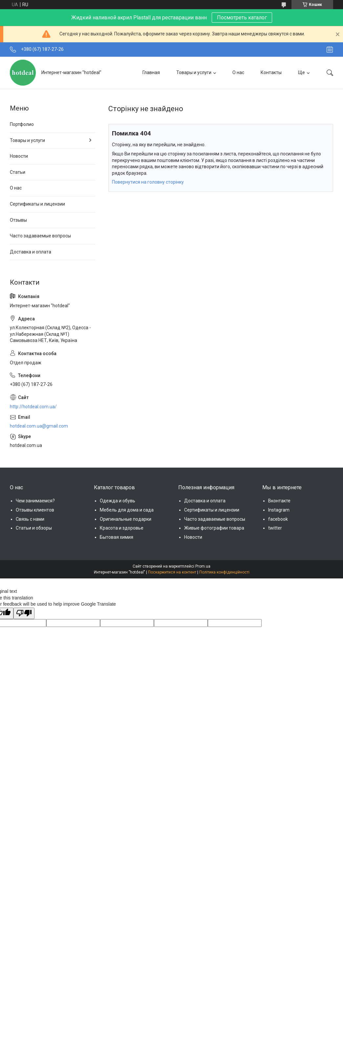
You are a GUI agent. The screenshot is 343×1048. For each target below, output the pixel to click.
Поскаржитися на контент (172, 572)
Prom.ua (202, 566)
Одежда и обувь (117, 500)
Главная (151, 72)
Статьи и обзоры (34, 528)
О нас (238, 72)
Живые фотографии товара (214, 528)
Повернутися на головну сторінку (148, 182)
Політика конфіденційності (224, 572)
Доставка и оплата (30, 251)
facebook (278, 519)
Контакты (271, 72)
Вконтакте (279, 500)
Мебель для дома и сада (127, 510)
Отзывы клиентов (35, 510)
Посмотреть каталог (242, 17)
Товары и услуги (193, 72)
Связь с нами (30, 519)
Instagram (278, 510)
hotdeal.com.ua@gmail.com (39, 426)
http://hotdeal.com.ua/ (33, 406)
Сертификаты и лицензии (37, 204)
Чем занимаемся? (35, 500)
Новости (19, 156)
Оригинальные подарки (125, 519)
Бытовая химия (116, 537)
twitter (275, 528)
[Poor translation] (23, 613)
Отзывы (18, 220)
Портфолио (22, 124)
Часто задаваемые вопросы (40, 235)
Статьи (17, 172)
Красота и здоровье (121, 528)
